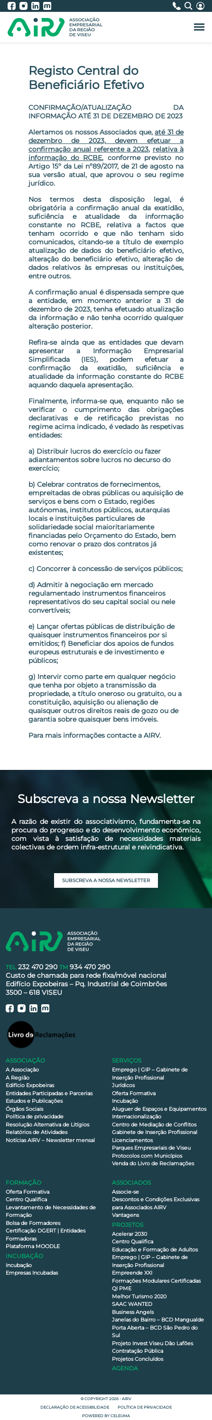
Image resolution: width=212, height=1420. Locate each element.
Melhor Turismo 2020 (139, 1296)
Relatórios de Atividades (36, 1132)
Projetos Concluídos (137, 1359)
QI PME (121, 1288)
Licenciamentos (132, 1140)
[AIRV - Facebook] (13, 6)
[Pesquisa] (190, 6)
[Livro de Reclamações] (41, 1033)
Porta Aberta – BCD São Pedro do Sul (155, 1331)
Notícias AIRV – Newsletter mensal (50, 1140)
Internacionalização (136, 1116)
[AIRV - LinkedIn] (37, 6)
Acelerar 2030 (129, 1234)
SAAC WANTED (132, 1304)
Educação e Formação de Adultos (155, 1249)
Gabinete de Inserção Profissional (154, 1132)
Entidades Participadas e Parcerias (49, 1093)
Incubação (125, 1101)
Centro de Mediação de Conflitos (154, 1124)
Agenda (125, 1368)
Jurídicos (123, 1085)
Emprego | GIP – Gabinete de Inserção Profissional (150, 1073)
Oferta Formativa (134, 1093)
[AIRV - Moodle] (47, 6)
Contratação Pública (137, 1351)
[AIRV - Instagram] (25, 6)
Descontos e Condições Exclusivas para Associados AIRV (155, 1203)
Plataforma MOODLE (33, 1246)
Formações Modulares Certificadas (156, 1280)
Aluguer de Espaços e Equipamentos (159, 1109)
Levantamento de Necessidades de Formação (51, 1211)
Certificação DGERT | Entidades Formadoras (45, 1234)
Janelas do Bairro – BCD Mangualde (158, 1319)
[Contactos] (178, 6)
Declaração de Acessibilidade (74, 1407)
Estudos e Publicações (34, 1101)
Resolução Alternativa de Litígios (47, 1124)
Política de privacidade (35, 1116)
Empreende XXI (132, 1272)
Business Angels (133, 1312)
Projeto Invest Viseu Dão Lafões (152, 1343)
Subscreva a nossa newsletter (106, 880)
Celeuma (120, 1415)
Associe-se (125, 1191)
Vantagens (125, 1215)
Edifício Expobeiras (30, 1085)
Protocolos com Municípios (147, 1155)
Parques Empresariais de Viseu (151, 1147)
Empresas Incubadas (32, 1272)
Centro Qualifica (26, 1199)
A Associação (22, 1069)
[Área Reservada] (200, 6)
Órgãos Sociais (24, 1109)
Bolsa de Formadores (33, 1223)
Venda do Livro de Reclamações (153, 1163)
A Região (17, 1077)
